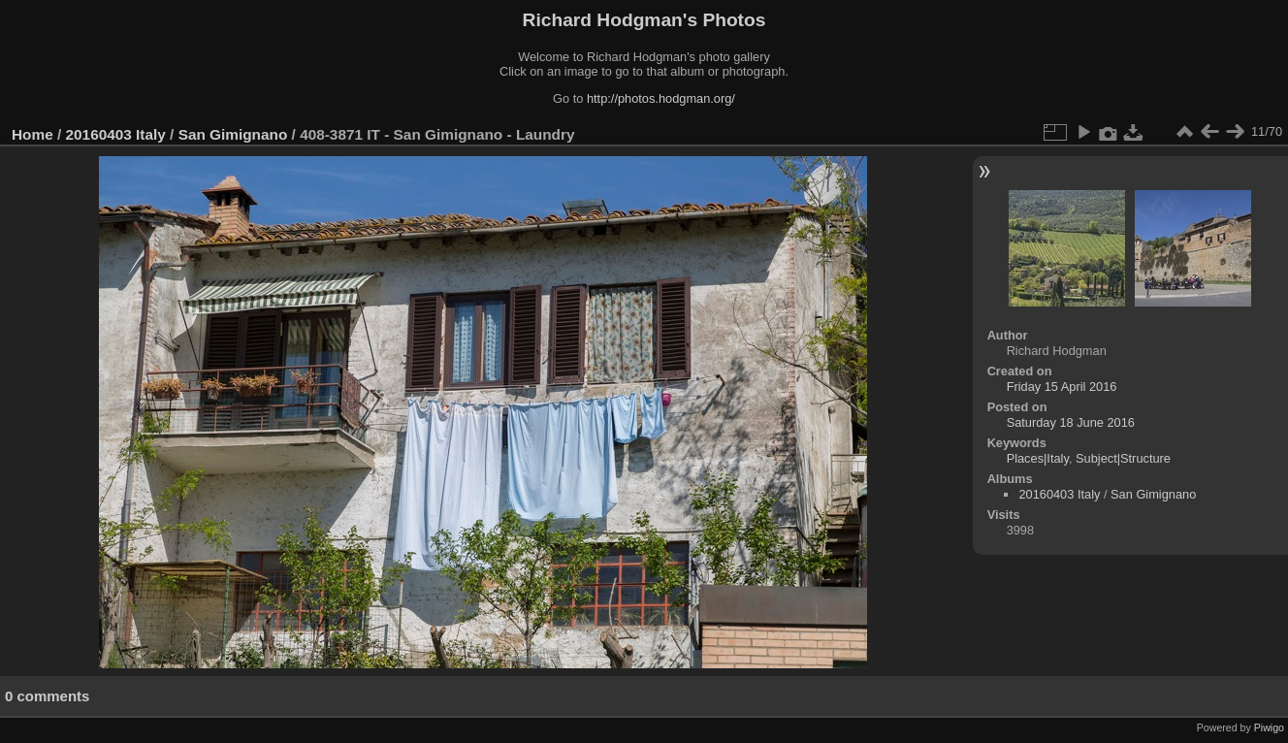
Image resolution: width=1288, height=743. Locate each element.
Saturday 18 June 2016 (1071, 422)
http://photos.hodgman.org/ (661, 98)
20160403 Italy (116, 134)
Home (32, 134)
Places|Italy (1038, 458)
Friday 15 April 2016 (1062, 386)
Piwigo (1269, 727)
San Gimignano (233, 134)
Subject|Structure (1123, 458)
